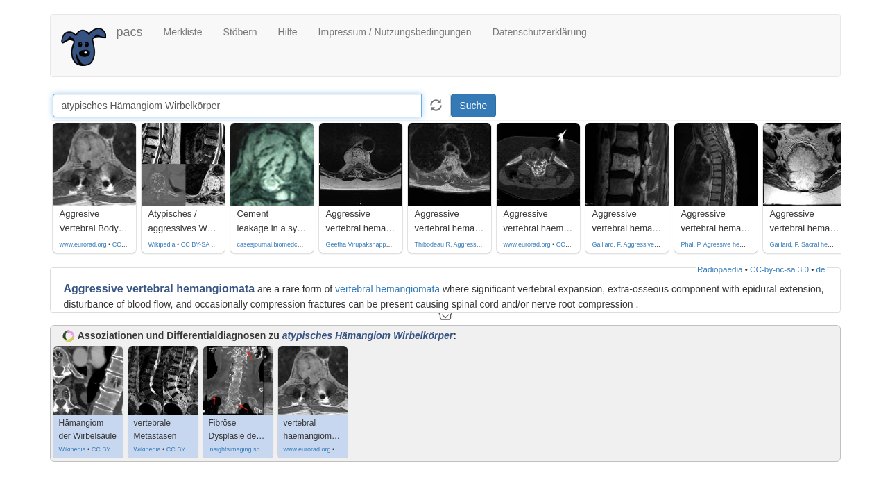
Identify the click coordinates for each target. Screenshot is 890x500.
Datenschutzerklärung (540, 32)
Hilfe (288, 32)
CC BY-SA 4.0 (200, 244)
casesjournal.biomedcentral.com (282, 244)
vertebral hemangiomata (387, 288)
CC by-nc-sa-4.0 (135, 244)
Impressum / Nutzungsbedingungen (395, 32)
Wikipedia (162, 244)
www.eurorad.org (83, 244)
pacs (130, 32)
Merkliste (183, 32)
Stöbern (240, 32)
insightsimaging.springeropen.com (256, 449)
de (820, 269)
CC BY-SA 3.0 (111, 449)
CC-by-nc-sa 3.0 (779, 269)
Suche (474, 105)
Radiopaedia (719, 269)
